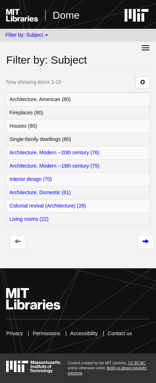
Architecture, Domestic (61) (40, 192)
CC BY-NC (136, 363)
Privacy (14, 333)
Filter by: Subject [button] (26, 35)
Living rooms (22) (28, 219)
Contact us (120, 333)
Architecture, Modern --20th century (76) (54, 152)
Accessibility (84, 333)
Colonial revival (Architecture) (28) (47, 206)
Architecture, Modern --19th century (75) (54, 166)
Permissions (46, 333)
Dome (66, 15)
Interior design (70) (30, 179)
